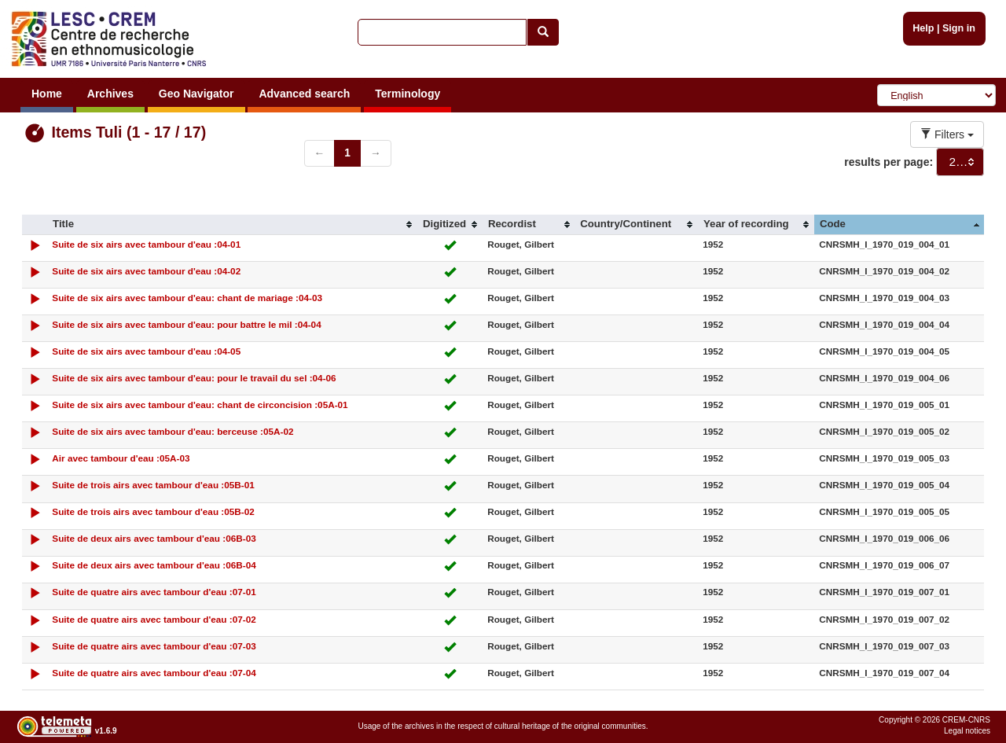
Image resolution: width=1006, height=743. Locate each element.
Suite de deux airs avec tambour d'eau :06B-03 (153, 538)
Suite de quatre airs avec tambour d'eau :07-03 (153, 646)
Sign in (958, 28)
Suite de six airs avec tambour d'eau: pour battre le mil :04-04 (186, 324)
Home (46, 93)
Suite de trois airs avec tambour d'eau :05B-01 (153, 485)
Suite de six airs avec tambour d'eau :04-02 (146, 271)
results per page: (888, 162)
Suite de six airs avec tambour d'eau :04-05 (146, 351)
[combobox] (960, 162)
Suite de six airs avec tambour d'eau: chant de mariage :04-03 (187, 297)
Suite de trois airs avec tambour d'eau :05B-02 (153, 511)
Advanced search (304, 93)
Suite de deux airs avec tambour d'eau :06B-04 (153, 565)
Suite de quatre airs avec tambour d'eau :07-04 (153, 673)
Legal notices (967, 730)
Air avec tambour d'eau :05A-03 (120, 458)
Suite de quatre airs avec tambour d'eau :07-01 (153, 592)
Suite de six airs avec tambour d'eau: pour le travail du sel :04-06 (194, 378)
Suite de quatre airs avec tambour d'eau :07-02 (153, 619)
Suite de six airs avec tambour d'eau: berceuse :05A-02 (172, 431)
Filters (947, 134)
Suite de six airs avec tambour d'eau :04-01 (146, 244)
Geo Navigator (196, 93)
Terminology (407, 93)
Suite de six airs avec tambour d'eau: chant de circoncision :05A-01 (199, 404)
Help (923, 28)
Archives (110, 93)
